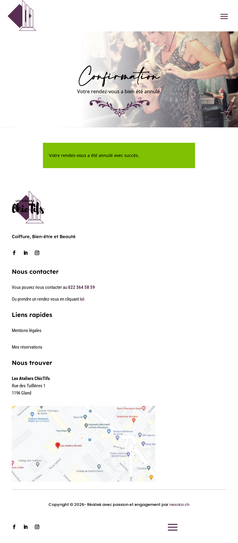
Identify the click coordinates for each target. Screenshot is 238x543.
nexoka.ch (179, 504)
